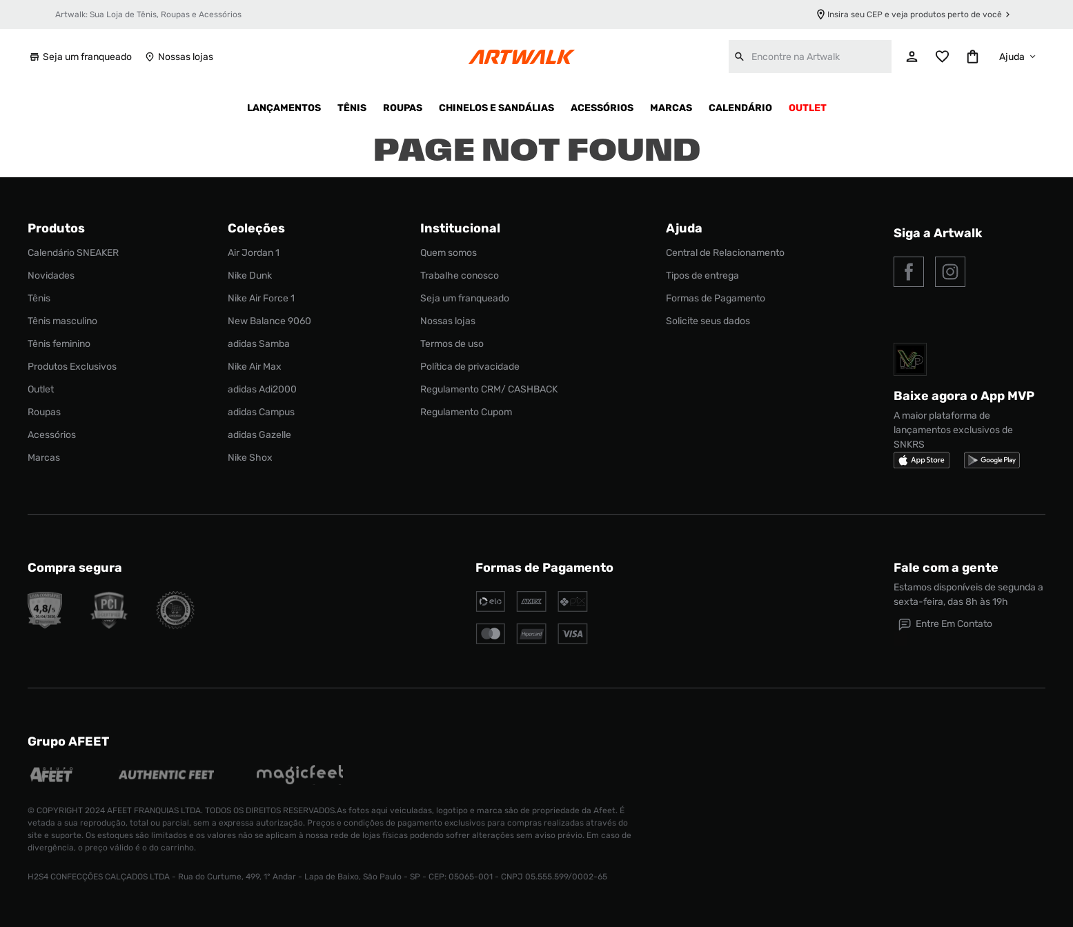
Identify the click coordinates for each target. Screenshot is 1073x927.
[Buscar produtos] (740, 56)
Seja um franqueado (80, 57)
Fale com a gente (946, 567)
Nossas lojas (178, 57)
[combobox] (810, 56)
